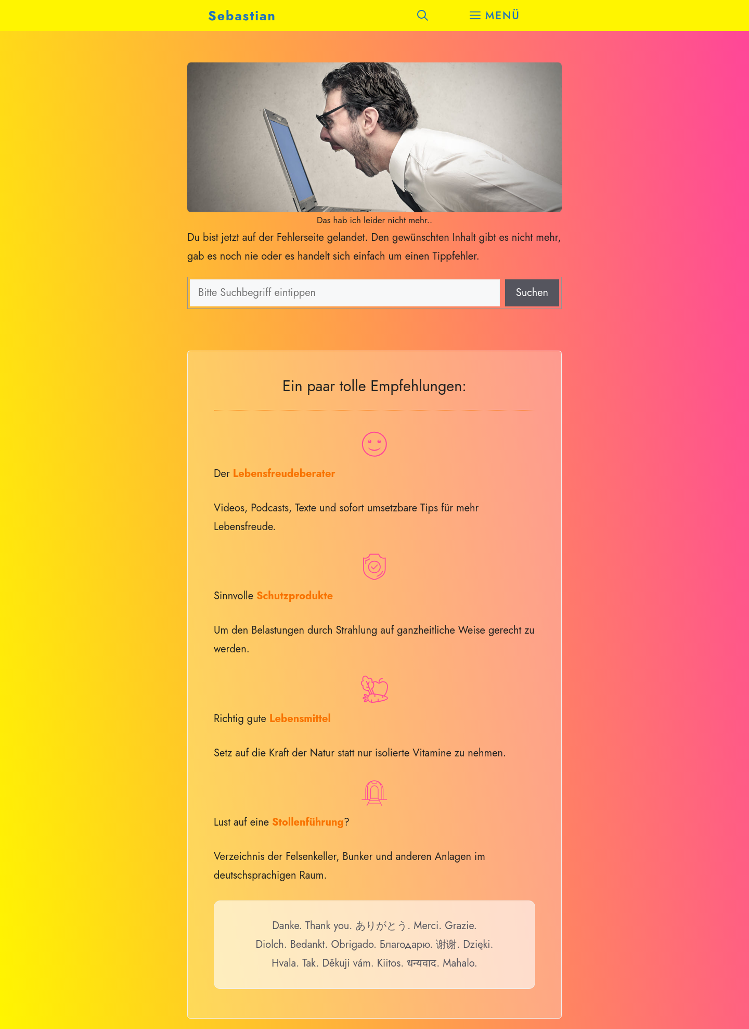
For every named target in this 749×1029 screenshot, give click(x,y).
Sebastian (242, 15)
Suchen (532, 292)
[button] (422, 15)
